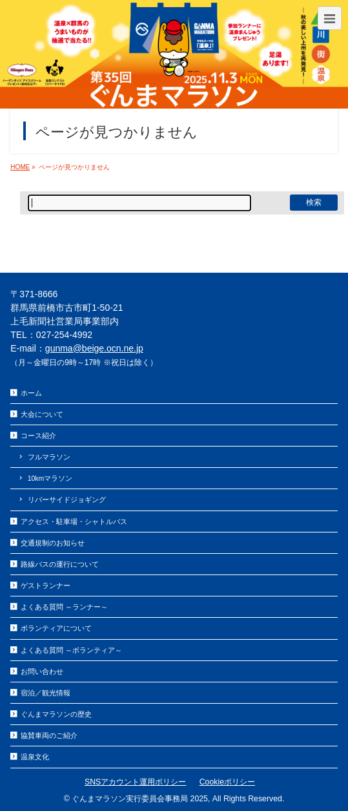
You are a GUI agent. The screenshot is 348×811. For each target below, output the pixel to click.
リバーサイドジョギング (67, 499)
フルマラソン (49, 457)
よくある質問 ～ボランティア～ (71, 650)
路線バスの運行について (60, 564)
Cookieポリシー (227, 781)
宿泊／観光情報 (45, 693)
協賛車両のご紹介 (49, 735)
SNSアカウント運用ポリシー (135, 781)
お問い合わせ (42, 671)
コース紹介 (38, 435)
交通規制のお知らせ (53, 543)
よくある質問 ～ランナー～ (64, 607)
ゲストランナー (45, 585)
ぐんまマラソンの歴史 (56, 714)
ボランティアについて (56, 628)
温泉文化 (35, 757)
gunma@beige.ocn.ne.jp (94, 348)
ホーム (31, 393)
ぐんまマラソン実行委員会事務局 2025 (140, 798)
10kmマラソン (50, 478)
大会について (42, 414)
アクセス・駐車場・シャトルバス (74, 521)
